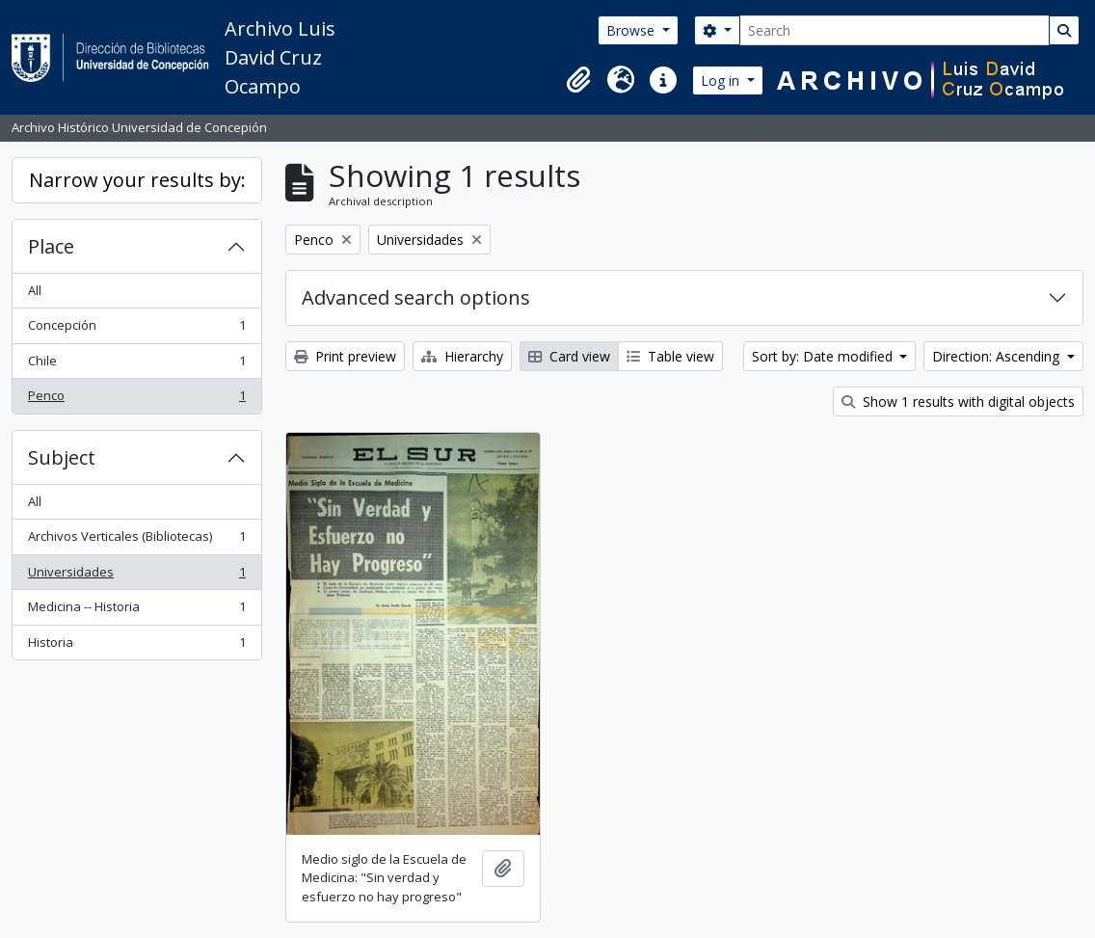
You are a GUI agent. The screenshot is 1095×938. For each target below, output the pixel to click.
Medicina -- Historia (136, 611)
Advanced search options (416, 297)
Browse (632, 30)
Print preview (345, 356)
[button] (578, 80)
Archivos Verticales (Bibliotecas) (136, 540)
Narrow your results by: (137, 180)
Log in (722, 80)
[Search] (894, 30)
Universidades (136, 576)
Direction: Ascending (997, 356)
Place (51, 246)
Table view (670, 356)
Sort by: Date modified (824, 356)
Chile (136, 365)
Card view (569, 356)
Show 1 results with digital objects (958, 401)
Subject (61, 457)
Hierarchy (462, 356)
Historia (136, 646)
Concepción (136, 329)
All (34, 290)
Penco (136, 400)
